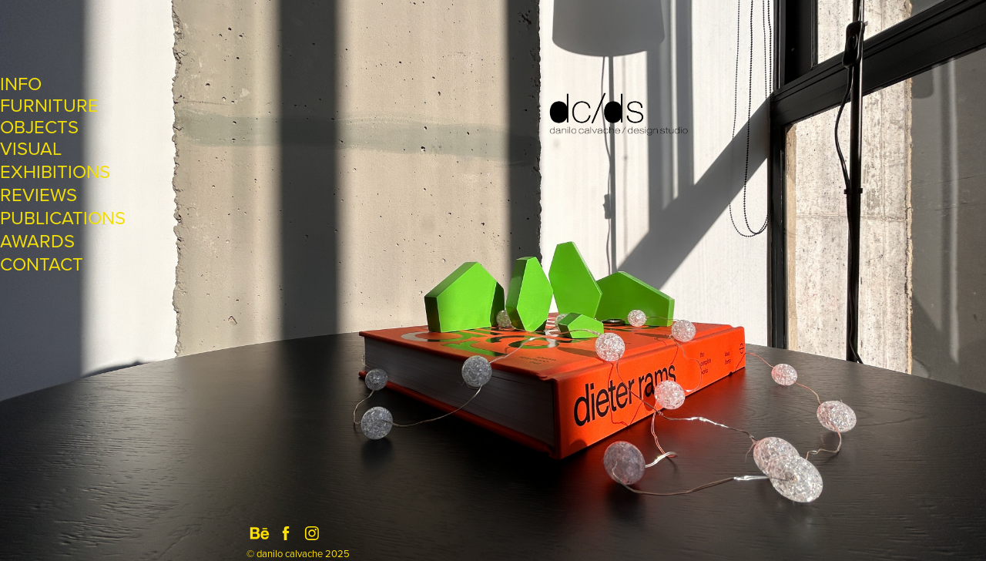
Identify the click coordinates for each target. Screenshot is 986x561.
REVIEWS (38, 194)
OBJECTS (39, 126)
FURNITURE (49, 105)
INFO (21, 83)
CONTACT (41, 263)
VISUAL (31, 148)
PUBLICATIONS (63, 217)
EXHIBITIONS (55, 171)
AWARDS (37, 240)
